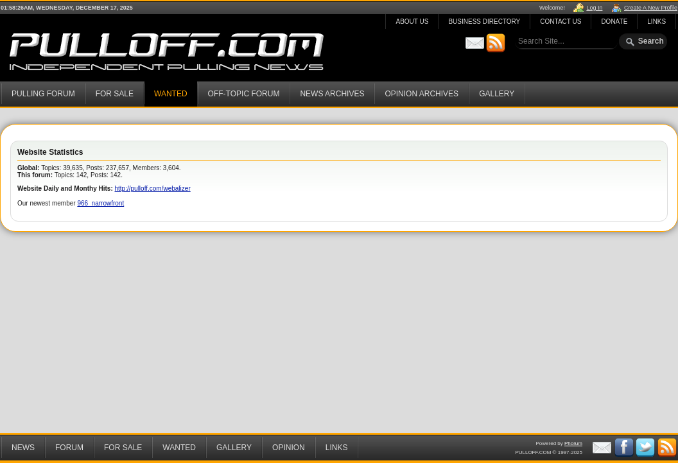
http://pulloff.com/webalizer (153, 188)
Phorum (573, 443)
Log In (594, 7)
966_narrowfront (100, 203)
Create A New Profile (650, 7)
